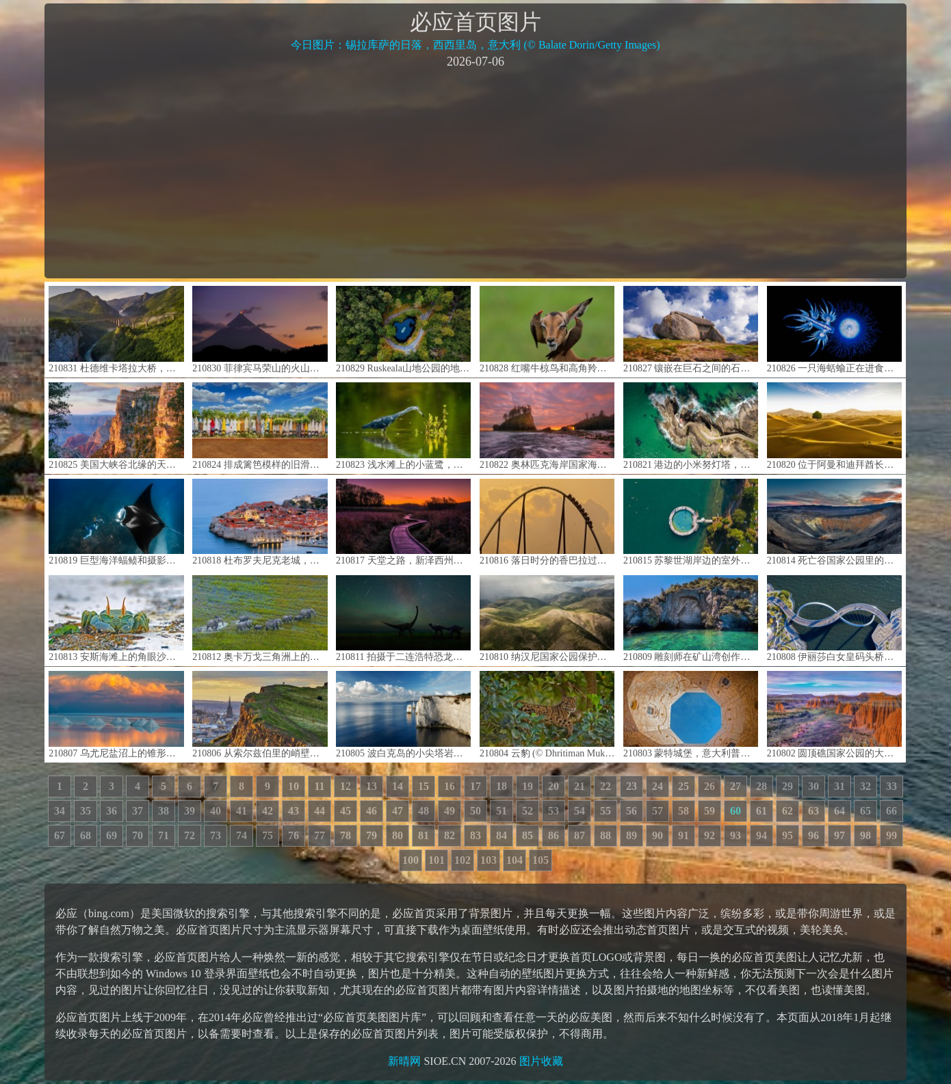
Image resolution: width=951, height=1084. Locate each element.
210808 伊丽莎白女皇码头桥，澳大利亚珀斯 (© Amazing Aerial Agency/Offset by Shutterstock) (834, 618)
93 (735, 835)
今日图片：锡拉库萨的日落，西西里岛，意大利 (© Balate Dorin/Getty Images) (475, 45)
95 (787, 835)
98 (865, 835)
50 (475, 811)
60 (735, 811)
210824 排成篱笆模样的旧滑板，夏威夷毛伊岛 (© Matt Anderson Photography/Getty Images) (259, 425)
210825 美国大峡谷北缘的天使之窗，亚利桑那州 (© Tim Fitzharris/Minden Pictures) (116, 425)
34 (59, 811)
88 (605, 835)
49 (449, 811)
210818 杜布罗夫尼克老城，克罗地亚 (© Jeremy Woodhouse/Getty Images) (259, 522)
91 (683, 835)
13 (371, 786)
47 (397, 811)
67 (59, 835)
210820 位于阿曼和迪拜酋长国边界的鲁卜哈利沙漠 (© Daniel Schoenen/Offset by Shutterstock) (834, 425)
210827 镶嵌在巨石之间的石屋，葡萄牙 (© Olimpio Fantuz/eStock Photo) (690, 329)
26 (709, 786)
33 (891, 786)
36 (111, 811)
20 (553, 786)
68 (85, 835)
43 (293, 811)
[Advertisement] (475, 172)
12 (345, 786)
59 (709, 811)
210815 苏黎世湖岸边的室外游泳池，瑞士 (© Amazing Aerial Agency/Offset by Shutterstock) (690, 522)
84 (501, 835)
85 (527, 835)
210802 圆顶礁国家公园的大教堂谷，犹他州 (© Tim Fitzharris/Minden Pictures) (834, 714)
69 (111, 835)
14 (397, 786)
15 (423, 786)
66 (891, 811)
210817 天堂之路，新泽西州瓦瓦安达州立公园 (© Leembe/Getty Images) (403, 522)
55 (605, 811)
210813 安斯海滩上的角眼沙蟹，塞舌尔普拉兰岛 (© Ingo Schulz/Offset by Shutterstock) (116, 618)
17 (475, 786)
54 (579, 811)
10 (293, 786)
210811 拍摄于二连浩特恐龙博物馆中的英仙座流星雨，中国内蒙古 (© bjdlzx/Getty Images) (403, 618)
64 (839, 811)
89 (631, 835)
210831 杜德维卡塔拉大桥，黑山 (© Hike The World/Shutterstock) (116, 329)
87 (579, 835)
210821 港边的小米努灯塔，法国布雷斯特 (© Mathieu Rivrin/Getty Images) (690, 425)
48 (423, 811)
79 (371, 835)
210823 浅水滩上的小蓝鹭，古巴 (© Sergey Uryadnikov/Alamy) (403, 425)
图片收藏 (541, 1061)
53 (553, 811)
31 (839, 786)
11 (319, 786)
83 (475, 835)
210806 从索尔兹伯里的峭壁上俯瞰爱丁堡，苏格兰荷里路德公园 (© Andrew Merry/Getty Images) (259, 714)
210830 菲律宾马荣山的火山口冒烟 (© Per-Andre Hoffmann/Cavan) (259, 329)
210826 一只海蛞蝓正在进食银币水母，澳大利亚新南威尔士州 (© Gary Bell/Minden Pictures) (834, 329)
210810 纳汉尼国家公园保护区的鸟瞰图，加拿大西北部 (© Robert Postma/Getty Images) (547, 618)
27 (735, 786)
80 (397, 835)
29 (787, 786)
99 (891, 835)
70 (137, 835)
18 (501, 786)
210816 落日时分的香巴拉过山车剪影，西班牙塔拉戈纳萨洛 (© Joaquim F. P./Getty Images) (547, 522)
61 (761, 811)
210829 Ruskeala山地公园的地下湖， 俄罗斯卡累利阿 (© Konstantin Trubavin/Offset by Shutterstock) (403, 329)
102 (462, 860)
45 (345, 811)
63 (813, 811)
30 (813, 786)
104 (514, 860)
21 (579, 786)
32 (865, 786)
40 (215, 811)
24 (657, 786)
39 (189, 811)
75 (267, 835)
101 (436, 860)
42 (267, 811)
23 (631, 786)
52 (527, 811)
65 (865, 811)
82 (449, 835)
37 (137, 811)
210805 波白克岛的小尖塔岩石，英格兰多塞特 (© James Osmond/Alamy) (403, 714)
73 (215, 835)
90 (657, 835)
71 (163, 835)
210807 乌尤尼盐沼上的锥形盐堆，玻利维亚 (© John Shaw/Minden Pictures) (116, 714)
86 (553, 835)
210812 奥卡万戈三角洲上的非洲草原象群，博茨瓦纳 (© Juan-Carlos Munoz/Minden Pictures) (259, 618)
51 (501, 811)
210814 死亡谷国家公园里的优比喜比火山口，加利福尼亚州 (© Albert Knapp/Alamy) (834, 522)
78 (345, 835)
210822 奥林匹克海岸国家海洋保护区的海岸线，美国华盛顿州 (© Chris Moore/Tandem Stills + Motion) (547, 425)
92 (709, 835)
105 (540, 860)
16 (449, 786)
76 (293, 835)
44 (319, 811)
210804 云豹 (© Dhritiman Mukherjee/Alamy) (547, 714)
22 (605, 786)
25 (683, 786)
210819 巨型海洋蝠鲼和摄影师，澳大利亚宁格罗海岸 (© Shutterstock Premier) (116, 522)
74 (241, 835)
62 (787, 811)
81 (423, 835)
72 (189, 835)
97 (839, 835)
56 (631, 811)
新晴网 (404, 1061)
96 (813, 835)
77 (319, 835)
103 (488, 860)
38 (163, 811)
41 (241, 811)
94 (761, 835)
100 (410, 860)
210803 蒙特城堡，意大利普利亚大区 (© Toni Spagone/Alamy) (690, 714)
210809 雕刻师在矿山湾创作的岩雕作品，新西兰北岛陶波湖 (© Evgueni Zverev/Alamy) (690, 618)
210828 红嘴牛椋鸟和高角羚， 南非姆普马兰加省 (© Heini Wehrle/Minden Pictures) (547, 329)
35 (85, 811)
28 (761, 786)
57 (657, 811)
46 (371, 811)
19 (527, 786)
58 (683, 811)
